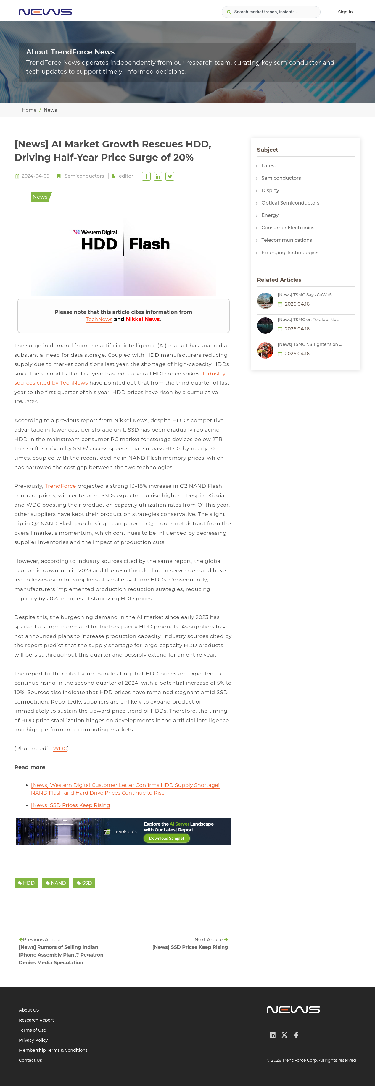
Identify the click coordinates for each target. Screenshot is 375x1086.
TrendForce (60, 486)
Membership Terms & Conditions (53, 1050)
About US (29, 1010)
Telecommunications (287, 240)
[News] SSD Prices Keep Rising (70, 805)
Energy (270, 215)
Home (29, 110)
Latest (269, 165)
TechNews (99, 319)
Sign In (345, 11)
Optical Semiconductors (291, 203)
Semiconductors (84, 176)
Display (270, 190)
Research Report (36, 1020)
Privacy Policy (33, 1040)
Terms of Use (32, 1030)
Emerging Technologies (290, 252)
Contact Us (30, 1060)
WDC (60, 748)
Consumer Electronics (288, 228)
